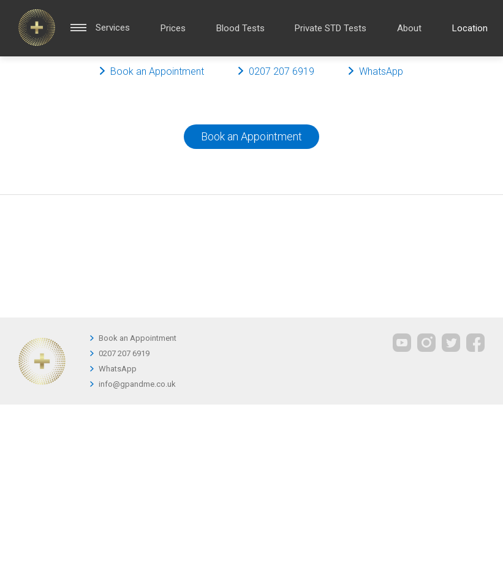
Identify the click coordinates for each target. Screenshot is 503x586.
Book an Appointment (251, 136)
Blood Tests (240, 28)
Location (470, 28)
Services (113, 27)
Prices (173, 28)
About (409, 28)
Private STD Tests (330, 28)
